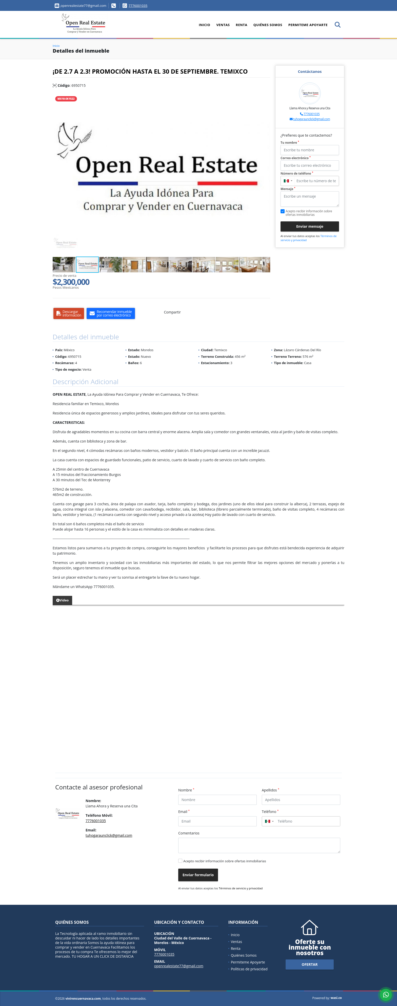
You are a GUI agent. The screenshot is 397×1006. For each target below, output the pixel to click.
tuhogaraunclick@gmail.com (311, 119)
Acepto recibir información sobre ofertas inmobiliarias (224, 861)
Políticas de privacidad (249, 969)
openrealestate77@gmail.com (178, 965)
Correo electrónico (296, 158)
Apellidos (270, 789)
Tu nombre (290, 142)
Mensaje (288, 189)
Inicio (204, 25)
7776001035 (138, 5)
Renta (241, 25)
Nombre (186, 789)
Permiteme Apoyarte (308, 25)
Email (184, 811)
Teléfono (270, 811)
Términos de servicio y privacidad (241, 888)
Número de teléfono (297, 173)
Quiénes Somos (267, 25)
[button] (266, 98)
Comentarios (189, 833)
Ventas (223, 25)
